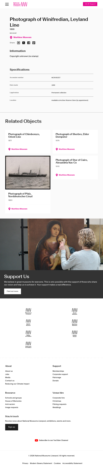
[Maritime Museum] (75, 322)
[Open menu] (7, 4)
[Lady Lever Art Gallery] (28, 344)
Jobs (7, 374)
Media (7, 378)
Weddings (57, 408)
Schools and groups (13, 398)
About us (9, 371)
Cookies (57, 463)
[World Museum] (75, 311)
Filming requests (59, 404)
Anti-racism (10, 404)
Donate (56, 381)
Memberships (58, 371)
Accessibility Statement (72, 463)
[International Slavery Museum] (28, 322)
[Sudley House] (75, 333)
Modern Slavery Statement (41, 463)
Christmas (57, 401)
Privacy (25, 463)
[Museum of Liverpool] (28, 311)
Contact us (9, 381)
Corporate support (60, 374)
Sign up (11, 427)
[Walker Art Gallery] (28, 333)
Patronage (57, 378)
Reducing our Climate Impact (17, 384)
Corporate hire (59, 398)
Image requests (11, 408)
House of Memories (13, 401)
